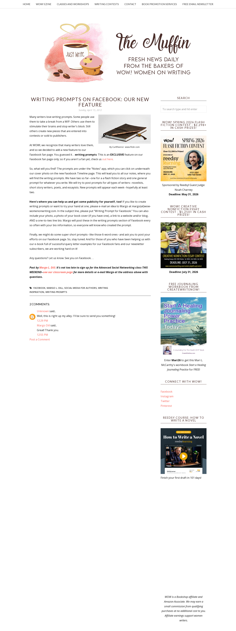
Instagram (167, 396)
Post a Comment (40, 339)
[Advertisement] (183, 537)
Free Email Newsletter (197, 4)
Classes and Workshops (73, 4)
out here (107, 159)
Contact (130, 4)
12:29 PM (42, 320)
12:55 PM (42, 335)
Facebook (39, 287)
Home (26, 4)
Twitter (165, 401)
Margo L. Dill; (47, 267)
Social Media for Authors (80, 287)
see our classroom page (58, 272)
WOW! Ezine (43, 4)
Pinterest (166, 406)
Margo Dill (43, 325)
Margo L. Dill (55, 287)
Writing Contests (107, 4)
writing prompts (56, 292)
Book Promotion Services (159, 4)
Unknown (43, 311)
